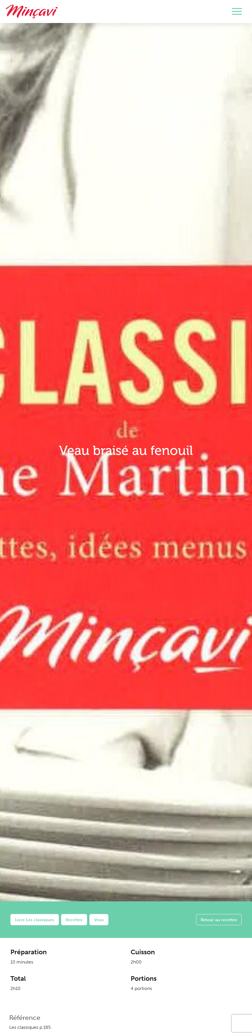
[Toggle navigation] (237, 11)
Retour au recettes (219, 919)
